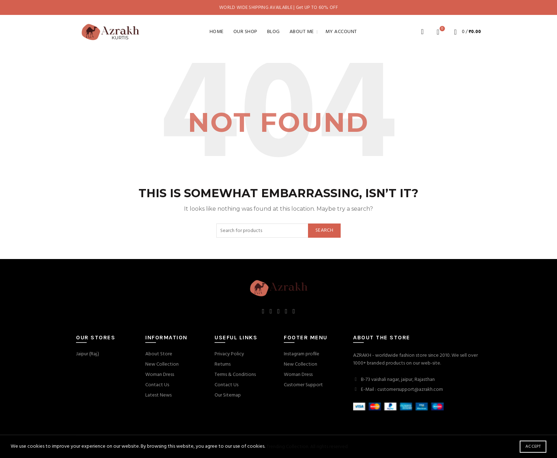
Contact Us (157, 385)
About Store (158, 354)
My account (341, 32)
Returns (223, 364)
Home (217, 32)
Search (324, 230)
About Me (302, 32)
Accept (533, 446)
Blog (273, 32)
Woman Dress (159, 375)
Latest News (158, 395)
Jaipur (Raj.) (87, 354)
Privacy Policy (229, 354)
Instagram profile (301, 354)
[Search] (422, 31)
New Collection (162, 364)
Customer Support (303, 385)
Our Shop (245, 32)
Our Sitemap (228, 395)
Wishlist (441, 29)
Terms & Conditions (235, 375)
